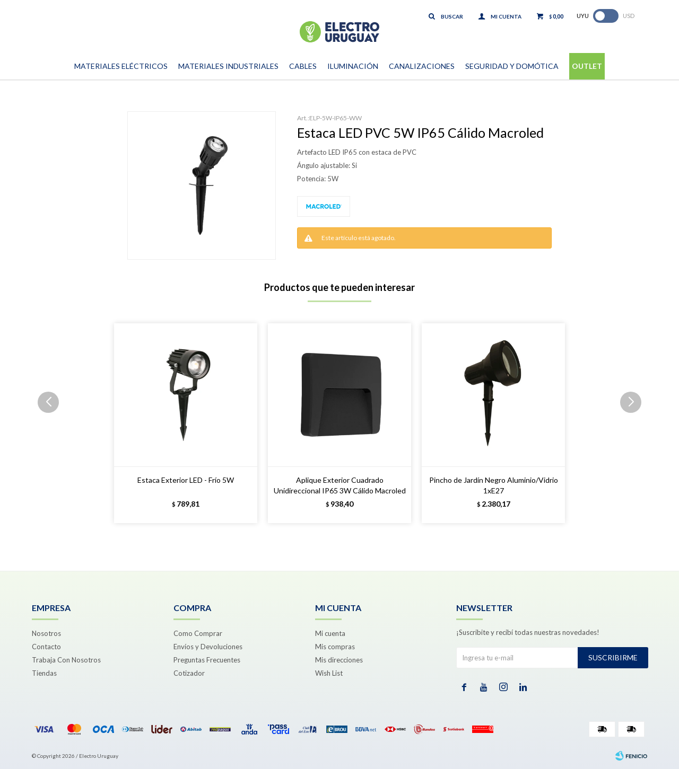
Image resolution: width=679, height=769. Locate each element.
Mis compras (335, 646)
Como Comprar (197, 633)
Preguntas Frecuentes (206, 660)
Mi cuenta (330, 633)
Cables (303, 65)
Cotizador (189, 673)
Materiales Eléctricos (121, 65)
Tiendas (44, 673)
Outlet (587, 65)
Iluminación (352, 65)
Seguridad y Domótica (512, 65)
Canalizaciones (422, 65)
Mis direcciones (339, 660)
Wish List (329, 673)
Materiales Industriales (228, 65)
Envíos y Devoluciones (207, 646)
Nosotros (46, 633)
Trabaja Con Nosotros (66, 660)
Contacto (46, 646)
